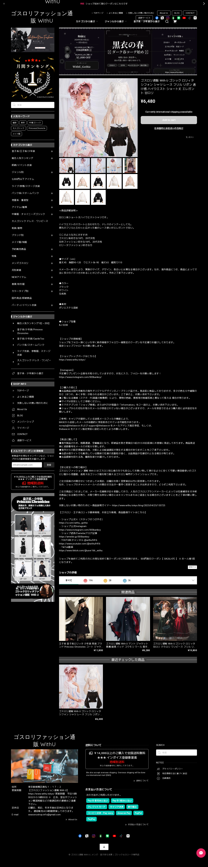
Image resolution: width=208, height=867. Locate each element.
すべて (68, 580)
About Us (164, 13)
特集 (14, 256)
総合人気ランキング (22, 158)
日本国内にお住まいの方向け (168, 128)
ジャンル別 (18, 172)
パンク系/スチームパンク (25, 193)
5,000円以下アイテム (23, 179)
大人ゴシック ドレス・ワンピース (30, 221)
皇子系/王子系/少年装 (23, 151)
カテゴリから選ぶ (87, 21)
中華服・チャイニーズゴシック (28, 214)
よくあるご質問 (116, 13)
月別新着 (16, 270)
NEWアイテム (19, 277)
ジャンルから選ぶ (116, 21)
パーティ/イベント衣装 (24, 305)
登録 (49, 465)
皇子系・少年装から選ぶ (147, 21)
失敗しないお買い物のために (141, 13)
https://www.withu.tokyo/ (72, 359)
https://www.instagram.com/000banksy (80, 529)
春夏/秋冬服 (18, 284)
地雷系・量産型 (20, 200)
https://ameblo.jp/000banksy (74, 536)
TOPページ (98, 13)
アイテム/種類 (19, 207)
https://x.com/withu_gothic (73, 522)
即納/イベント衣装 (22, 165)
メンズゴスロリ (20, 263)
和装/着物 (17, 228)
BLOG (176, 13)
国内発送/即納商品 (22, 298)
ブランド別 (18, 235)
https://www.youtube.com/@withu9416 (79, 543)
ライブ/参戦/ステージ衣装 (26, 186)
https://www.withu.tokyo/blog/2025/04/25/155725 (138, 505)
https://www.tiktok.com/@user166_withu (81, 550)
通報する (192, 567)
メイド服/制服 (19, 242)
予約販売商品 (19, 249)
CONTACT (190, 13)
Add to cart (168, 120)
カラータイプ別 (20, 291)
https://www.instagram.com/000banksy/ (80, 377)
